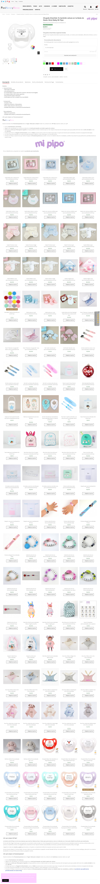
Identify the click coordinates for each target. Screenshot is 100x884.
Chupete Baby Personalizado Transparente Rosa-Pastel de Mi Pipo (31, 828)
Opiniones (28, 82)
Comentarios (59, 82)
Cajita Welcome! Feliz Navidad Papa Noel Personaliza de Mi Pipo (69, 314)
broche (65, 76)
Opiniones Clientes (95, 318)
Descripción (5, 82)
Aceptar (6, 880)
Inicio (13, 1)
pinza (49, 76)
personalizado (55, 76)
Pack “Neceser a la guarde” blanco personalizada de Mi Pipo (12, 349)
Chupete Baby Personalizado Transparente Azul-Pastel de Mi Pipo (50, 828)
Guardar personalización (70, 55)
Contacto (21, 1)
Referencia (45, 22)
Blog (16, 1)
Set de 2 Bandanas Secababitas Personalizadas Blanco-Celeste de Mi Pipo (50, 418)
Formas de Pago (49, 82)
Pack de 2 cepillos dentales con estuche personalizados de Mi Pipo (69, 418)
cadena (61, 76)
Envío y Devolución (37, 82)
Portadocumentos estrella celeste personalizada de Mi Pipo (12, 488)
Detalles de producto (17, 82)
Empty (46, 44)
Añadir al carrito (56, 69)
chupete (45, 76)
